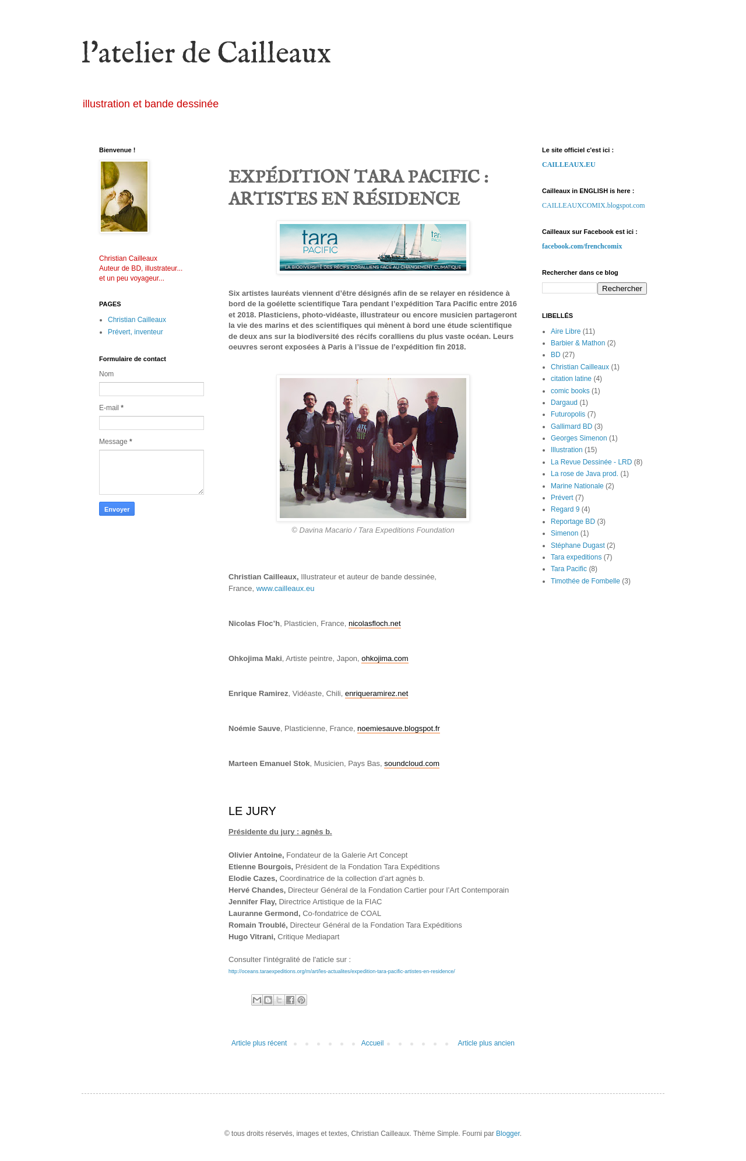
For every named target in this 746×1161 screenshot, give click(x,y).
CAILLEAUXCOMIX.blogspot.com (593, 205)
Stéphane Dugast (578, 545)
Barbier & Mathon (578, 343)
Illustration (567, 450)
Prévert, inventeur (135, 332)
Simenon (564, 533)
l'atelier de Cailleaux (206, 54)
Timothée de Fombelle (585, 581)
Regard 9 (565, 509)
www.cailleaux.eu (285, 588)
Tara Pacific (569, 569)
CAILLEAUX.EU (569, 164)
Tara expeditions (576, 557)
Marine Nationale (577, 486)
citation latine (571, 379)
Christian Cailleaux (137, 320)
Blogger (508, 1133)
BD (556, 355)
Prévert (562, 498)
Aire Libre (565, 331)
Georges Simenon (579, 438)
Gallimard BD (571, 426)
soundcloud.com (411, 763)
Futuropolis (568, 414)
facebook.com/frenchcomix (582, 246)
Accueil (372, 1043)
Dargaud (564, 402)
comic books (570, 391)
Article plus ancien (486, 1043)
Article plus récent (259, 1043)
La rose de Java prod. (584, 474)
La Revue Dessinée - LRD (591, 462)
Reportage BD (573, 521)
